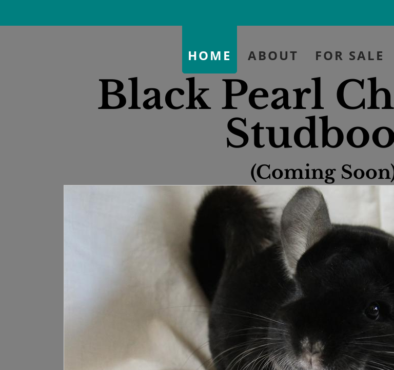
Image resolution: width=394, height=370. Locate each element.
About (273, 55)
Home (209, 55)
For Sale (349, 55)
